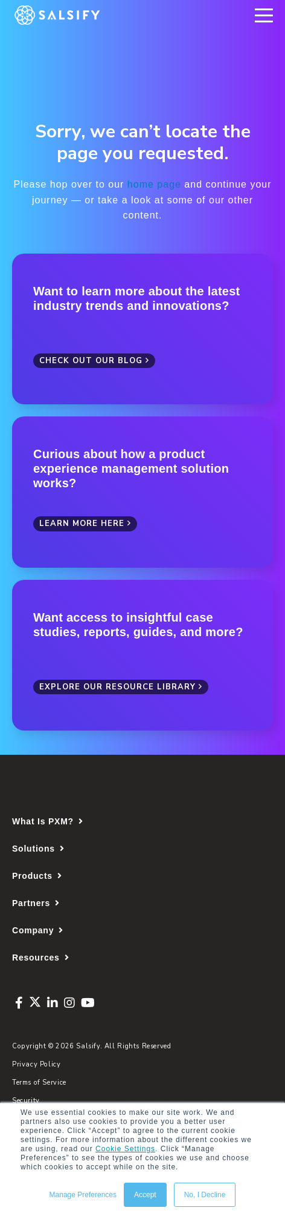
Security (26, 1100)
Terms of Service (39, 1082)
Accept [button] (145, 1195)
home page (154, 184)
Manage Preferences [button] (83, 1195)
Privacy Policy (36, 1064)
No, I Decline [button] (205, 1195)
